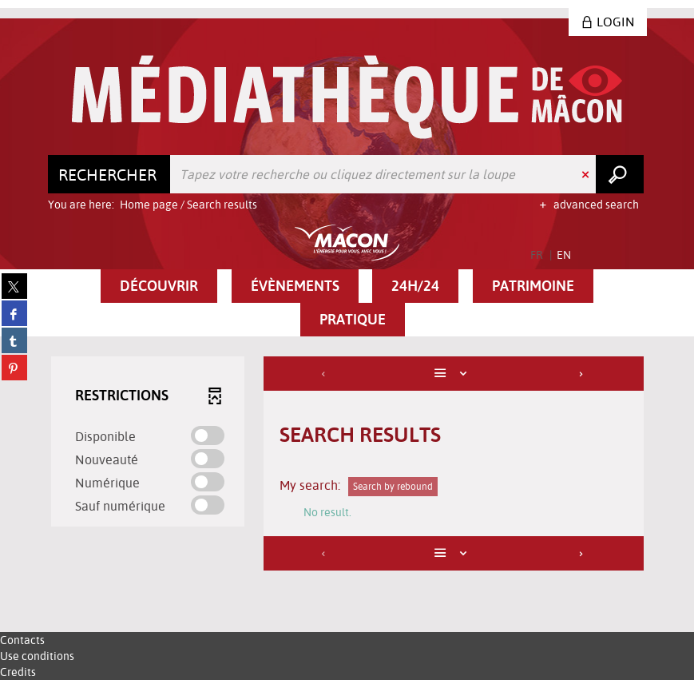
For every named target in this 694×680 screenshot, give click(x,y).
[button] (159, 286)
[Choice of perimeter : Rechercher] (109, 174)
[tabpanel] (347, 465)
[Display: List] (453, 373)
